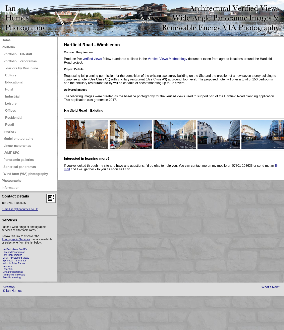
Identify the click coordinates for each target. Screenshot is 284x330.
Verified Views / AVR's (15, 249)
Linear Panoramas (13, 271)
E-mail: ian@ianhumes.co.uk (20, 209)
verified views (92, 59)
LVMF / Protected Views (16, 257)
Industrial (12, 96)
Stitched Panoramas (14, 252)
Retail (9, 124)
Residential (13, 117)
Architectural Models (14, 274)
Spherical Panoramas (14, 260)
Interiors (7, 266)
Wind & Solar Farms (14, 263)
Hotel (9, 89)
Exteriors (7, 269)
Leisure (10, 103)
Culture (10, 75)
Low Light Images (12, 255)
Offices (10, 110)
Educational (14, 82)
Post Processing (11, 277)
